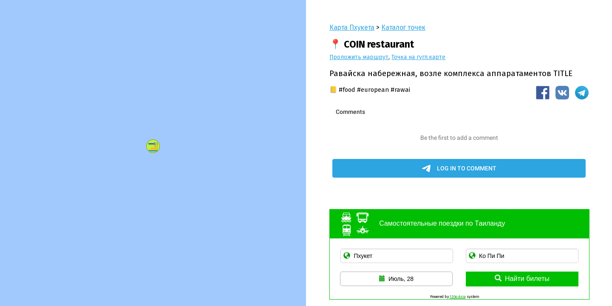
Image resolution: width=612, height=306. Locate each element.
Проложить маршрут (358, 57)
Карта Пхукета (351, 27)
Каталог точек (403, 27)
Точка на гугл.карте (418, 57)
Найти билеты (522, 278)
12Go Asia (458, 297)
